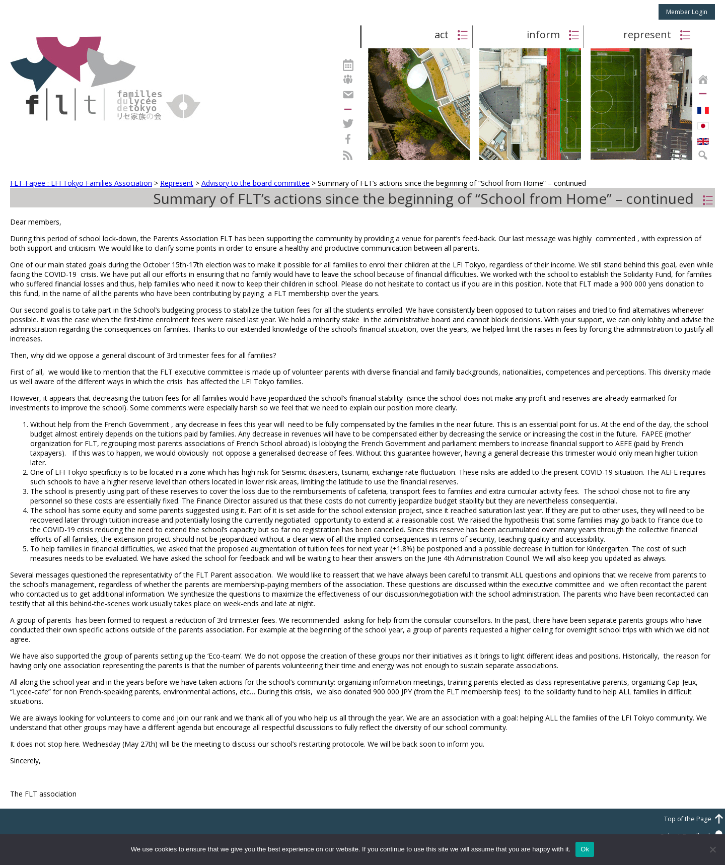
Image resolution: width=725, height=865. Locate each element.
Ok (585, 849)
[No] (712, 849)
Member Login (686, 12)
